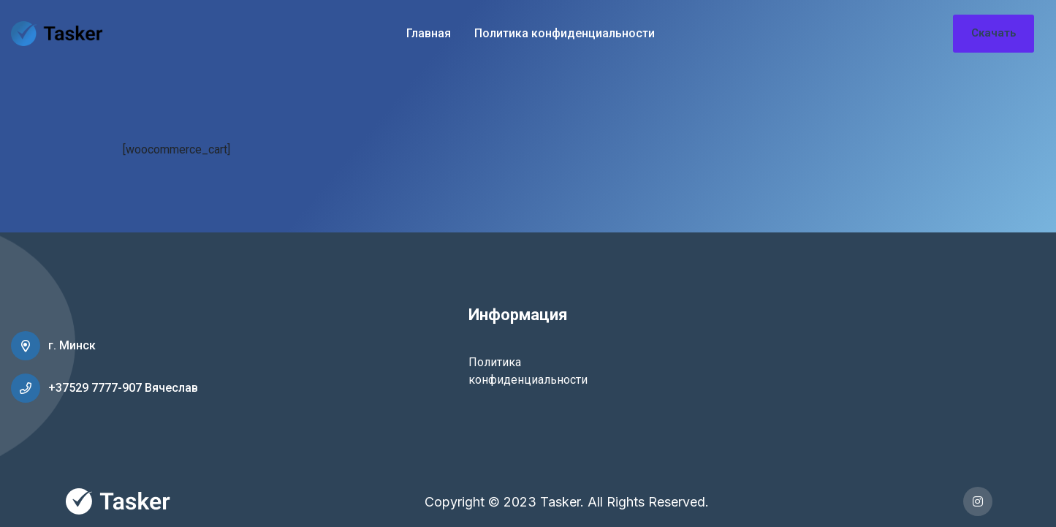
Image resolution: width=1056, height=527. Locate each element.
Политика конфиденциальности (564, 33)
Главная (428, 33)
